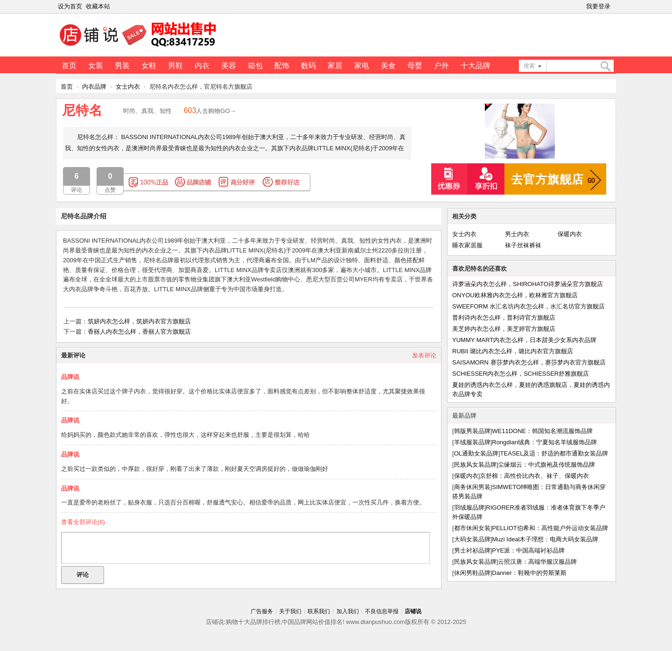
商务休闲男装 (472, 486)
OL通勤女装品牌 (476, 453)
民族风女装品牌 (475, 464)
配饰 (281, 66)
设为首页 (70, 6)
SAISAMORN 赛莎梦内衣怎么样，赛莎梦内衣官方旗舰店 (529, 362)
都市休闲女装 (472, 528)
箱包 (255, 66)
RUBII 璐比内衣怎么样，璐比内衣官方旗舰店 (512, 351)
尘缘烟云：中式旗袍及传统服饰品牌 (546, 464)
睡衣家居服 (467, 245)
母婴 (414, 66)
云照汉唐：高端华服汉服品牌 (537, 561)
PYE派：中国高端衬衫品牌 (528, 550)
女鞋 (148, 66)
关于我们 (290, 611)
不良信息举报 (382, 611)
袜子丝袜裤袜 (523, 245)
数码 (308, 66)
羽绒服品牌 (469, 507)
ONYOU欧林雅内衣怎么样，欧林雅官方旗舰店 (515, 295)
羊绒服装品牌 (472, 442)
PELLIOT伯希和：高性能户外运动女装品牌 (550, 528)
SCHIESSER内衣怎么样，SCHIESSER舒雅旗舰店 (520, 373)
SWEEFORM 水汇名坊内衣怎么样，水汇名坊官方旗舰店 (528, 306)
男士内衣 (517, 234)
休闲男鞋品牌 (472, 572)
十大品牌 (475, 66)
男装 (122, 66)
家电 (361, 66)
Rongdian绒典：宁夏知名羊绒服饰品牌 (544, 442)
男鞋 (175, 66)
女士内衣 (128, 86)
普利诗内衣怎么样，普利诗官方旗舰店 (503, 317)
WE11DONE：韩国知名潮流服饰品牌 (542, 430)
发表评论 (424, 355)
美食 (388, 66)
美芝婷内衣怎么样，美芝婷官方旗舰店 (503, 328)
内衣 (202, 66)
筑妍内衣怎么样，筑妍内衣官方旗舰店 (139, 321)
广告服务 (262, 611)
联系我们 (319, 611)
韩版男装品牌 (472, 430)
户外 (441, 66)
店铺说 (413, 611)
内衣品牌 (94, 86)
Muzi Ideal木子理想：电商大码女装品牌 (545, 539)
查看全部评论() (83, 521)
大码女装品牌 (472, 539)
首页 (69, 66)
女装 (95, 66)
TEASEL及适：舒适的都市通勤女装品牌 (554, 453)
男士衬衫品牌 (472, 550)
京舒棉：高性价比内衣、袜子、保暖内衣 (534, 475)
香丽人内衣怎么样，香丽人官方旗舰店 (139, 331)
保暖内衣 (570, 234)
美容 (228, 66)
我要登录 (598, 6)
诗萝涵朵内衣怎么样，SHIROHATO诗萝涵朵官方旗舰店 (527, 283)
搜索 (529, 66)
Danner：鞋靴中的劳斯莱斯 (529, 572)
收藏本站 (98, 6)
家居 (335, 66)
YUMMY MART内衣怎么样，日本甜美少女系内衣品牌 (524, 339)
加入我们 (347, 611)
